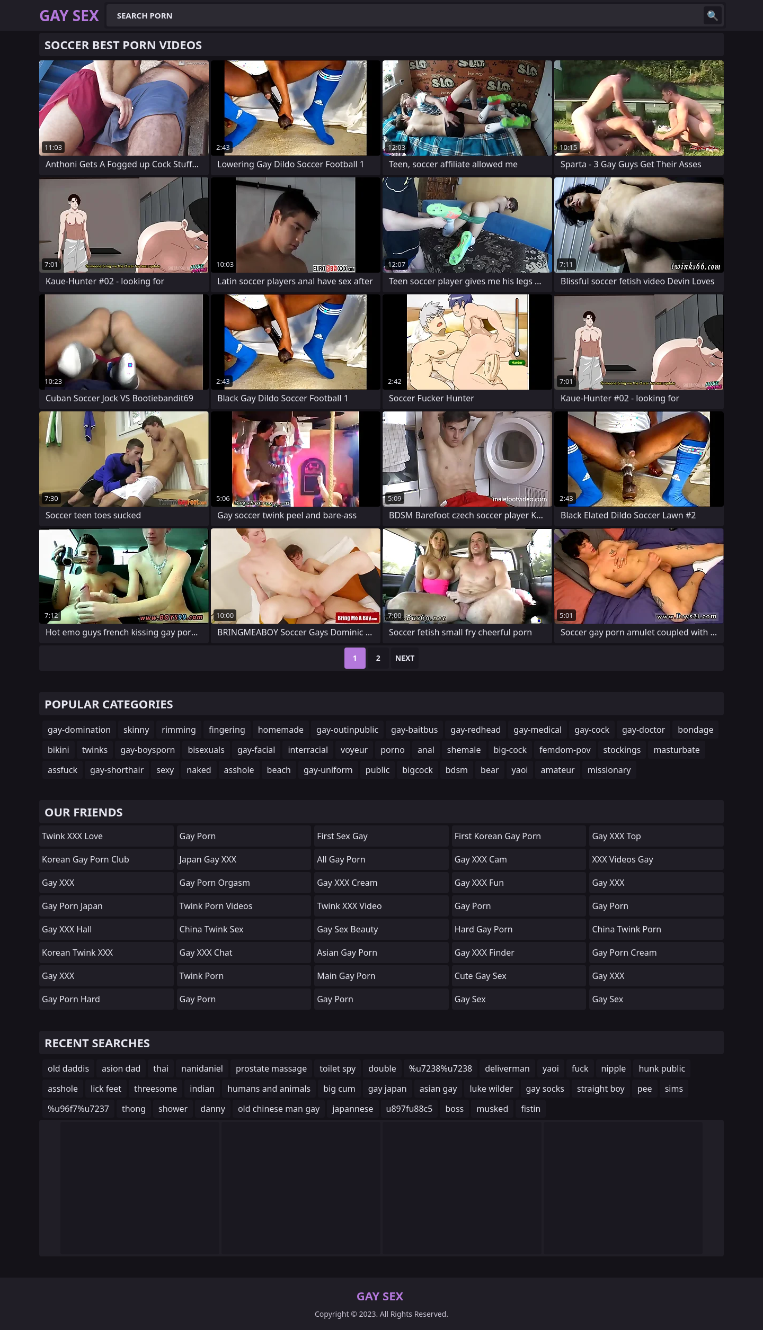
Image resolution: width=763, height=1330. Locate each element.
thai (160, 1068)
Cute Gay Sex (481, 976)
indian (202, 1088)
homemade (281, 729)
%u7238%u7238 (441, 1068)
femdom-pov (564, 750)
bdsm (457, 770)
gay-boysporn (147, 750)
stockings (622, 750)
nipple (613, 1068)
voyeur (354, 750)
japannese (352, 1109)
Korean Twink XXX (77, 952)
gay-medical (537, 729)
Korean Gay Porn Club (85, 859)
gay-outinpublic (347, 729)
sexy (165, 770)
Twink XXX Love (72, 836)
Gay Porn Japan (72, 906)
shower (173, 1109)
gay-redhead (475, 729)
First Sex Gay (342, 836)
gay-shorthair (117, 770)
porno (392, 750)
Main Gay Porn (346, 976)
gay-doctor (643, 729)
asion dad (121, 1068)
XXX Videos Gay (622, 859)
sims (674, 1088)
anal (426, 750)
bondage (695, 729)
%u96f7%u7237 (78, 1109)
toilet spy (338, 1068)
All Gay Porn (341, 859)
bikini (58, 750)
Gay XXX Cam (481, 859)
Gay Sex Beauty (347, 929)
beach (279, 770)
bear (490, 770)
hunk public (661, 1068)
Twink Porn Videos (216, 906)
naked (199, 770)
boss (454, 1109)
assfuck (62, 770)
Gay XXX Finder (484, 952)
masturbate (676, 750)
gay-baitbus (414, 729)
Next (405, 658)
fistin (530, 1109)
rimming (179, 729)
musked (492, 1109)
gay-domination (79, 729)
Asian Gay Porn (347, 952)
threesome (155, 1088)
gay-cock (591, 729)
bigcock (417, 770)
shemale (464, 750)
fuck (580, 1068)
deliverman (507, 1068)
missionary (609, 770)
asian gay (438, 1088)
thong (134, 1109)
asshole (239, 770)
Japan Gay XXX (208, 859)
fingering (227, 729)
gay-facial (256, 750)
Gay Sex (470, 999)
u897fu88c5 (409, 1109)
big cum (339, 1088)
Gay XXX (58, 882)
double (382, 1068)
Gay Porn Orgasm (215, 882)
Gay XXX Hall (67, 929)
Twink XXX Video (349, 906)
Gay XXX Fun (479, 882)
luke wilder (491, 1088)
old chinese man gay (279, 1109)
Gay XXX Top (616, 836)
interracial (308, 750)
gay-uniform (328, 770)
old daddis (68, 1068)
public (378, 770)
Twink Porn (202, 976)
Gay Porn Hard (71, 999)
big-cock (510, 750)
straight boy (601, 1088)
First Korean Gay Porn (498, 836)
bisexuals (206, 750)
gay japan (387, 1088)
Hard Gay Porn (484, 929)
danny (212, 1109)
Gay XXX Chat (206, 952)
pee (644, 1088)
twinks (95, 750)
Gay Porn (198, 836)
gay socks (545, 1088)
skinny (136, 729)
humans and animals (268, 1088)
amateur (557, 770)
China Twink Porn (626, 929)
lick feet (106, 1088)
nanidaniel (202, 1068)
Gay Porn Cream (624, 952)
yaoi (520, 770)
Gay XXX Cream (347, 882)
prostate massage (271, 1068)
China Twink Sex (212, 929)
